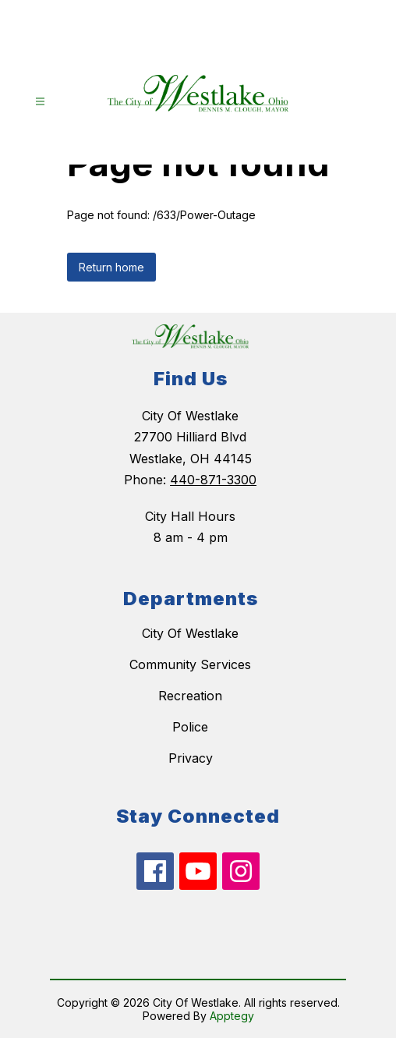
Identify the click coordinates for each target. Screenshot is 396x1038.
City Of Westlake (190, 633)
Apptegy (232, 1015)
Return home (111, 267)
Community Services (190, 664)
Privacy (190, 758)
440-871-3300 (213, 479)
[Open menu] (40, 102)
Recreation (190, 695)
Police (190, 727)
